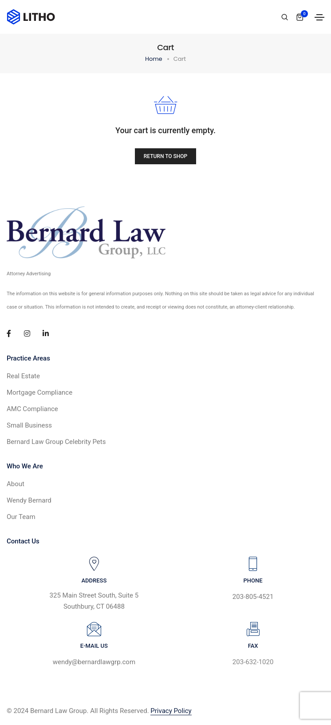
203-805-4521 (253, 597)
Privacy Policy (170, 711)
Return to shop (166, 156)
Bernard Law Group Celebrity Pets (56, 442)
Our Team (21, 517)
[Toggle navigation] (319, 17)
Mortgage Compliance (39, 392)
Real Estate (23, 376)
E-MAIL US (94, 645)
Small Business (29, 425)
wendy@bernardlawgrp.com (94, 662)
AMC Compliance (32, 409)
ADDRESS (93, 580)
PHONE (252, 580)
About (15, 484)
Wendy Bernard (29, 500)
